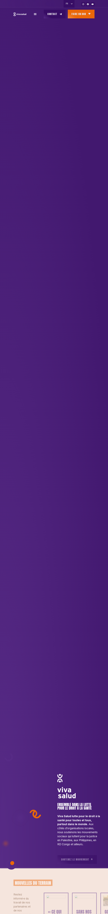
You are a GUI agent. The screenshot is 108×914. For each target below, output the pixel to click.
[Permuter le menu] (35, 14)
